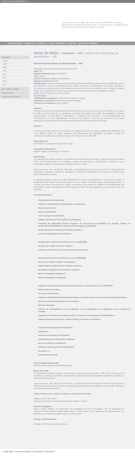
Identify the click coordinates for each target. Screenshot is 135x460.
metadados (68, 53)
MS (80, 53)
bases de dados (46, 53)
